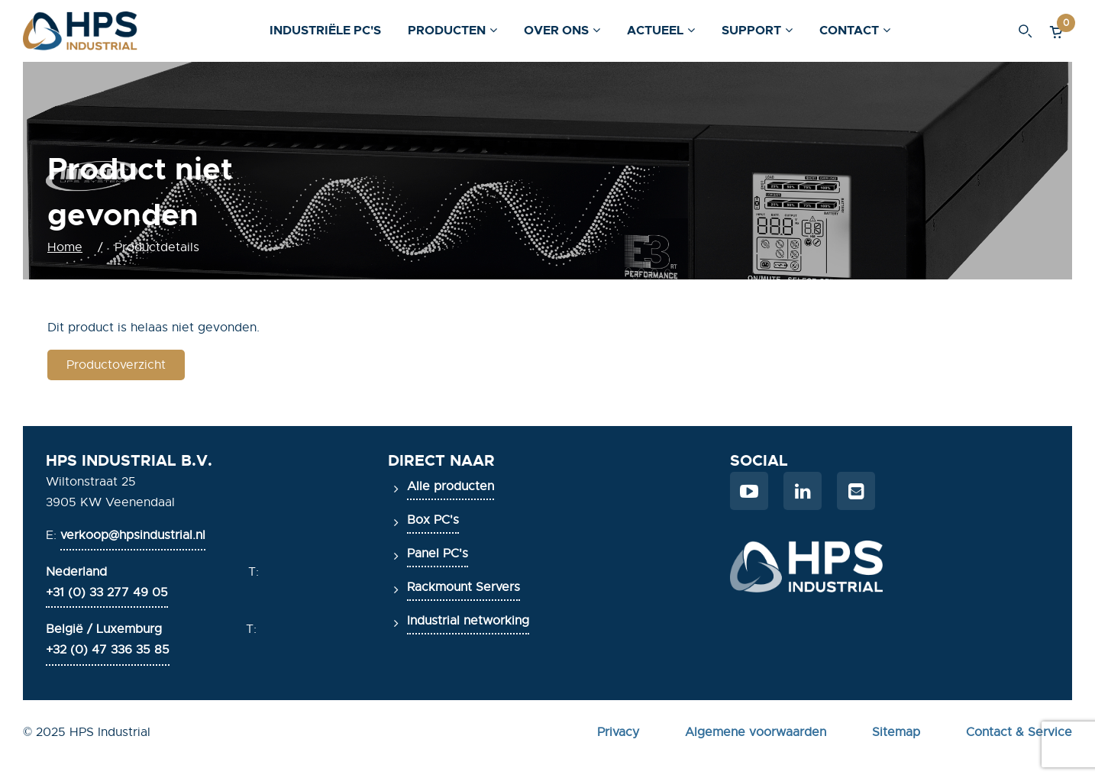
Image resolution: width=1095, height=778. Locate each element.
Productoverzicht (116, 365)
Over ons (556, 30)
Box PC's (433, 520)
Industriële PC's (325, 30)
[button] (1056, 31)
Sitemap (896, 732)
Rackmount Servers (463, 587)
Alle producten (450, 486)
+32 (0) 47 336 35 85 (108, 649)
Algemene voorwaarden (755, 732)
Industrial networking (468, 620)
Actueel (655, 30)
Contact (849, 30)
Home (64, 247)
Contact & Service (1019, 732)
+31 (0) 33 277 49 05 (107, 592)
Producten (447, 30)
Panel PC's (437, 553)
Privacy (618, 732)
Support (751, 30)
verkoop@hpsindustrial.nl (132, 535)
